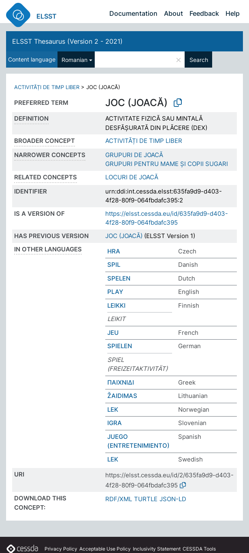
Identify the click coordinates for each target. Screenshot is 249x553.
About (173, 13)
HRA (113, 251)
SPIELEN (119, 346)
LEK (112, 409)
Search (198, 59)
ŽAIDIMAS (122, 396)
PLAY (115, 292)
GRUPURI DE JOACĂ (134, 155)
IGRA (114, 423)
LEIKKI (116, 305)
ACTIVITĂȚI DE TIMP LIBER (46, 87)
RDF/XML (118, 499)
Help (233, 13)
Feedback (204, 13)
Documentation (133, 13)
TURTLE (145, 499)
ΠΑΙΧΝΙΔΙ (120, 382)
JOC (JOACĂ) (124, 236)
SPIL (113, 264)
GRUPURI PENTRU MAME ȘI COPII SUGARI (166, 164)
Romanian (74, 59)
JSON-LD (173, 499)
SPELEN (118, 278)
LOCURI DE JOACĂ (131, 177)
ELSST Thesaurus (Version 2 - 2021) (67, 41)
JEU (113, 332)
